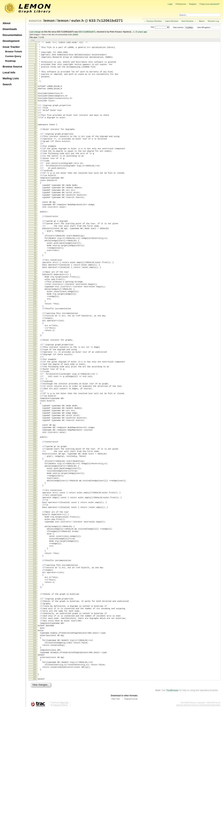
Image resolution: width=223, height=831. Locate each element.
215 (34, 660)
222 (34, 680)
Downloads (10, 29)
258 (34, 784)
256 (34, 778)
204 (34, 628)
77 (35, 260)
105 (34, 342)
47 (35, 174)
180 (34, 559)
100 (34, 327)
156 (34, 491)
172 (34, 535)
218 (34, 668)
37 (35, 145)
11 (35, 72)
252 (34, 767)
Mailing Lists (11, 78)
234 (34, 713)
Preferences (181, 4)
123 (34, 394)
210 (34, 646)
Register (193, 4)
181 (34, 562)
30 (35, 126)
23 (35, 106)
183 (34, 568)
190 (34, 588)
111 (34, 359)
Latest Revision (171, 21)
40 (35, 153)
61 (35, 215)
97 (35, 318)
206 (34, 634)
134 (34, 425)
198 (34, 611)
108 (34, 350)
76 (35, 257)
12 (35, 75)
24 (35, 109)
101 (34, 330)
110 (34, 356)
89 (35, 296)
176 (34, 547)
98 (35, 321)
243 (34, 740)
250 (34, 761)
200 (34, 617)
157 (34, 494)
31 (35, 129)
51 (35, 186)
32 (35, 132)
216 (34, 663)
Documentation (12, 34)
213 (34, 655)
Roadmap (10, 61)
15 (35, 84)
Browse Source (12, 66)
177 (34, 550)
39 (35, 150)
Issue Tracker (11, 46)
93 (35, 307)
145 (34, 458)
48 (35, 177)
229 (34, 699)
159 (34, 499)
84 (35, 281)
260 (34, 790)
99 (35, 324)
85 (35, 284)
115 (34, 370)
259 (34, 787)
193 (34, 597)
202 (34, 622)
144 (34, 455)
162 (34, 508)
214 (34, 658)
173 (34, 538)
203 (34, 625)
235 (34, 716)
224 (34, 686)
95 (35, 313)
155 (34, 488)
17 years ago (141, 32)
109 (34, 353)
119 (34, 382)
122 (34, 391)
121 (34, 388)
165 (34, 516)
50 (35, 183)
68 (35, 235)
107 (34, 347)
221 (34, 677)
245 (34, 746)
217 (34, 665)
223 (34, 683)
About (6, 23)
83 (35, 278)
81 (35, 272)
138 (34, 437)
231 (34, 704)
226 (34, 692)
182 (34, 565)
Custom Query (13, 56)
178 (34, 553)
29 (35, 123)
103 (34, 336)
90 (35, 299)
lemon (49, 20)
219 (34, 671)
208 (34, 640)
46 (35, 171)
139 (34, 440)
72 (35, 247)
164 (34, 513)
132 (34, 419)
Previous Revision (154, 21)
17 (35, 90)
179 (34, 556)
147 (34, 464)
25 (35, 112)
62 (35, 218)
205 (34, 631)
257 (34, 781)
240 (34, 731)
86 (35, 287)
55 (35, 198)
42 (35, 159)
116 (34, 373)
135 (34, 428)
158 (34, 496)
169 (34, 526)
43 (35, 162)
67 (35, 232)
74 (35, 252)
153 (34, 482)
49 (35, 180)
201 (34, 619)
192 (34, 594)
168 (34, 523)
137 (34, 434)
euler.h (77, 20)
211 (34, 649)
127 (34, 405)
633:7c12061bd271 (106, 20)
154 (34, 485)
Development (11, 40)
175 (34, 544)
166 (34, 518)
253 (34, 770)
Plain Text (115, 821)
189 (34, 585)
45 (35, 168)
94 (35, 310)
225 (34, 689)
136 (34, 431)
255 (34, 776)
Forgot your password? (209, 4)
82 (35, 275)
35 (35, 140)
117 (34, 376)
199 (34, 614)
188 (34, 582)
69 (35, 238)
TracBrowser (172, 812)
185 (34, 574)
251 (34, 764)
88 (35, 293)
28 (35, 120)
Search (7, 84)
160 (34, 502)
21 (35, 101)
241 (34, 734)
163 (34, 511)
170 (34, 529)
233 (34, 710)
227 (34, 695)
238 (34, 725)
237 (34, 722)
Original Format (130, 821)
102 (34, 333)
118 (34, 379)
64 (35, 224)
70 (35, 241)
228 (34, 697)
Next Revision (187, 21)
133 (34, 422)
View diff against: (208, 27)
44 (35, 165)
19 (35, 95)
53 (35, 192)
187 (34, 579)
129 (34, 411)
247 (34, 752)
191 (34, 591)
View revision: (178, 27)
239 (34, 728)
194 (34, 600)
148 (34, 467)
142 (34, 449)
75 (35, 254)
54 (35, 195)
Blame (202, 21)
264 (34, 801)
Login (170, 4)
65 (35, 227)
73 (35, 249)
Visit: (152, 27)
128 (34, 408)
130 (34, 414)
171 (34, 532)
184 (34, 571)
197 (34, 608)
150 (34, 473)
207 (34, 637)
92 (35, 304)
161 (34, 505)
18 (35, 93)
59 (35, 209)
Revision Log (213, 21)
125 (34, 399)
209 (34, 643)
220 (34, 674)
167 (34, 521)
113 (34, 365)
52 (35, 189)
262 (34, 796)
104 (34, 339)
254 (34, 773)
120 (34, 385)
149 (34, 470)
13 (35, 78)
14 (35, 81)
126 (34, 402)
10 (35, 69)
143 (34, 452)
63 (35, 221)
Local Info (9, 72)
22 (35, 103)
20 (35, 98)
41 (35, 156)
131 (34, 417)
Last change (35, 32)
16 (35, 87)
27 (35, 117)
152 (34, 479)
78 (35, 263)
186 (34, 576)
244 (34, 743)
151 (34, 476)
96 (35, 315)
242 (34, 737)
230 (34, 702)
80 (35, 269)
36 (35, 143)
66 (35, 230)
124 (34, 396)
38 (35, 148)
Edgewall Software (60, 827)
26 (35, 115)
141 (34, 446)
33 (35, 135)
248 (34, 755)
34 (35, 137)
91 (35, 301)
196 (34, 605)
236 (34, 719)
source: (36, 20)
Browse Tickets (13, 51)
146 (34, 461)
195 (34, 602)
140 (34, 443)
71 (35, 244)
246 (34, 749)
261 (34, 793)
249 (34, 758)
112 (34, 362)
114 (34, 368)
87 (35, 290)
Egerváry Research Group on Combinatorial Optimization (198, 827)
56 (35, 201)
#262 (75, 34)
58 (35, 206)
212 (34, 652)
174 (34, 541)
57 (35, 204)
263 (34, 799)
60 (35, 212)
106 (34, 345)
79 (35, 266)
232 (34, 707)
